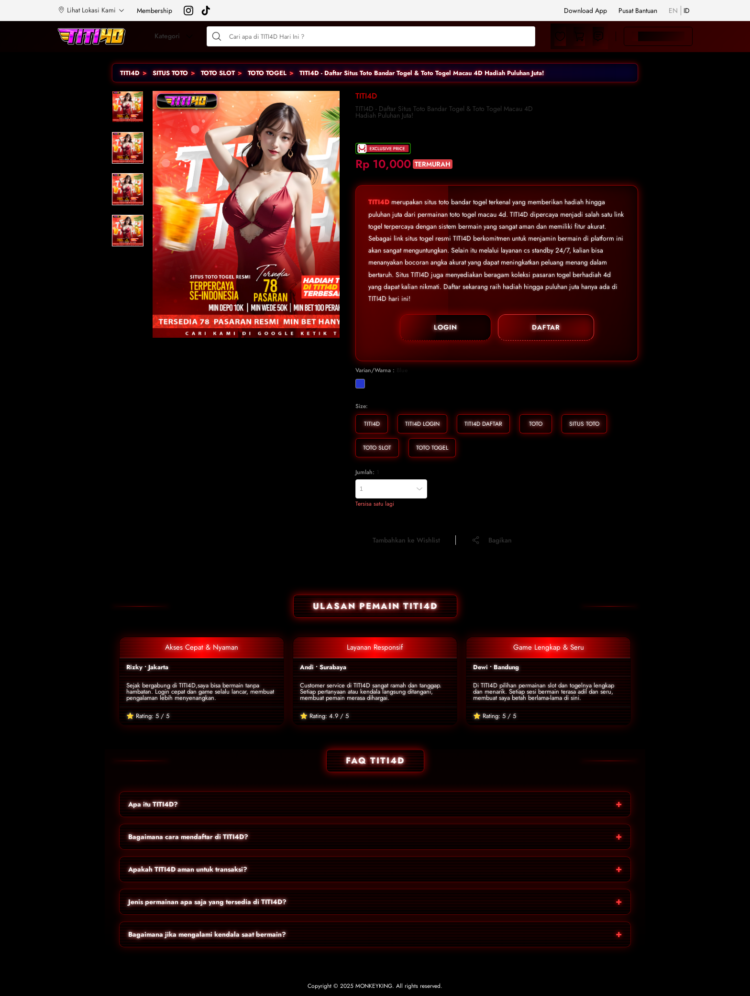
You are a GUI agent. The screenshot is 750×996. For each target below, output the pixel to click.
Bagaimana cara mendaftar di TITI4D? (188, 836)
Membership (154, 10)
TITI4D (130, 73)
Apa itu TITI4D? (153, 804)
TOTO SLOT (218, 73)
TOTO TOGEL (267, 73)
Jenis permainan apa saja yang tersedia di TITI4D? (207, 902)
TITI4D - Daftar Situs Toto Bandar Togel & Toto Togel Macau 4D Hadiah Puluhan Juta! (421, 73)
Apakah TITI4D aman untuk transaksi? (187, 869)
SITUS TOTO (170, 73)
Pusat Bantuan (637, 10)
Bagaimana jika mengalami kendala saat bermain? (207, 934)
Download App (585, 10)
